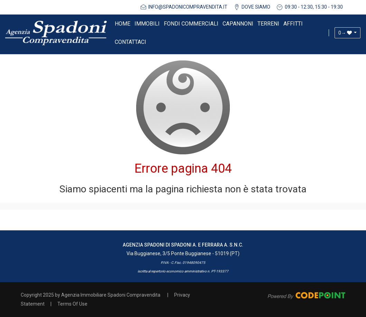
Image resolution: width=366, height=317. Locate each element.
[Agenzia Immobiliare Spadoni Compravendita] (56, 33)
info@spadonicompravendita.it (187, 7)
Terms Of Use (72, 304)
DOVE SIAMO (256, 7)
